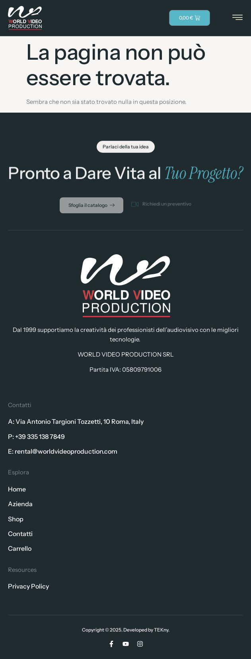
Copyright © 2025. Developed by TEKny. (125, 630)
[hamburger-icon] (238, 18)
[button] (126, 148)
